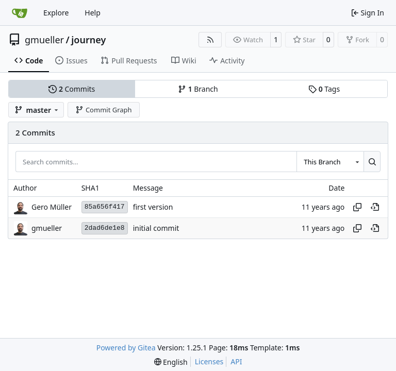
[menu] (171, 362)
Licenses (209, 361)
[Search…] (372, 161)
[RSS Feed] (210, 39)
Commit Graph (103, 109)
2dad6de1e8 (105, 228)
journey (88, 40)
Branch (198, 89)
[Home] (19, 13)
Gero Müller (51, 207)
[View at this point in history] (375, 207)
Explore (56, 13)
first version (153, 207)
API (236, 361)
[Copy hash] (357, 207)
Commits (71, 89)
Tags (324, 89)
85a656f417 (105, 207)
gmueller (44, 40)
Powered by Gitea (126, 347)
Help (93, 13)
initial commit (156, 228)
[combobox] (330, 161)
